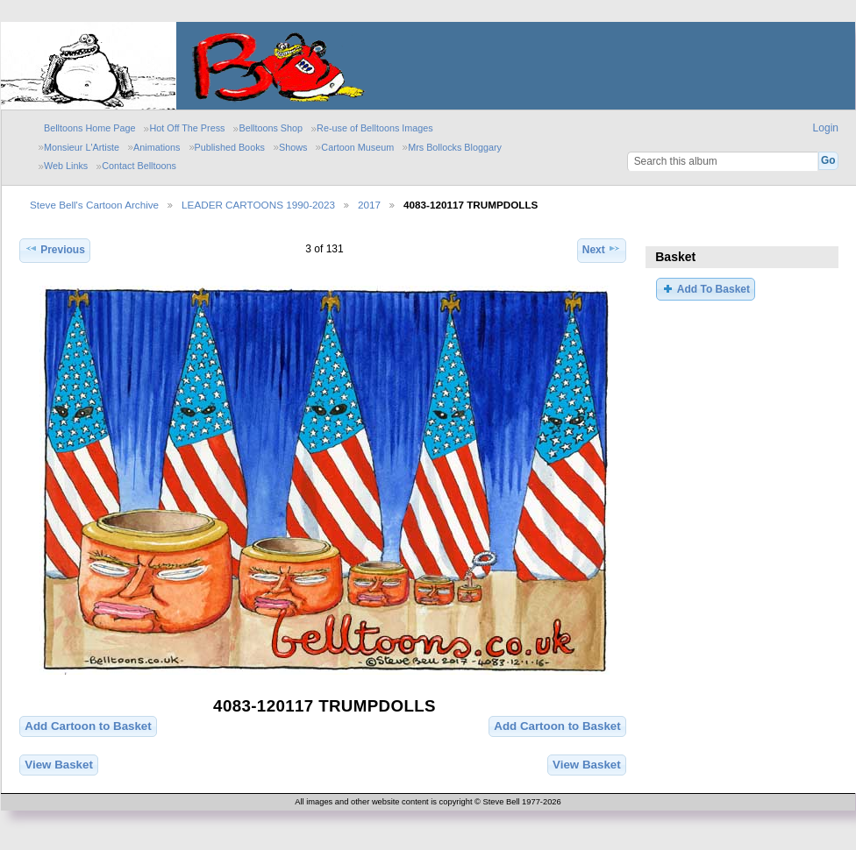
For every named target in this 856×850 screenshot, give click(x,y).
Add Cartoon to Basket (88, 726)
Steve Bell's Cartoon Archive (94, 204)
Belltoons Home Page (89, 128)
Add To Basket (705, 288)
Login (825, 128)
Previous (55, 248)
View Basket (59, 764)
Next (601, 248)
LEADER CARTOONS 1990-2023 (258, 204)
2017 (369, 204)
